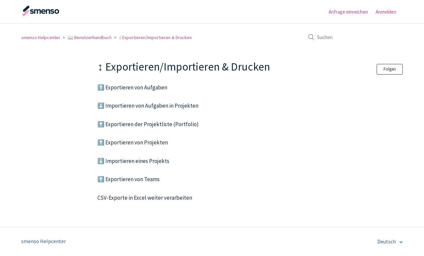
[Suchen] (353, 37)
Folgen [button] (390, 69)
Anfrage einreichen (348, 12)
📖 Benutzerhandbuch (90, 37)
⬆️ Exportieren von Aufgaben (132, 87)
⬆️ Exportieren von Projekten (132, 142)
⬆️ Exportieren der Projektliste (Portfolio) (148, 124)
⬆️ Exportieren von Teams (128, 179)
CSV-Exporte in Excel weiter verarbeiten (144, 197)
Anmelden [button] (386, 12)
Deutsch (387, 241)
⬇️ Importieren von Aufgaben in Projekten (147, 105)
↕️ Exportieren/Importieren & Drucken (155, 37)
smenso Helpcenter (40, 37)
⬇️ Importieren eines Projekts (133, 161)
